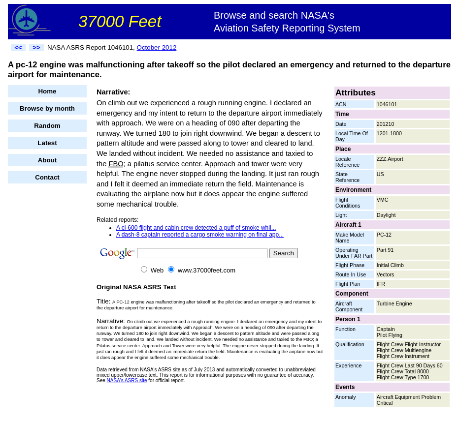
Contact (47, 177)
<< (18, 47)
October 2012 (157, 47)
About (47, 160)
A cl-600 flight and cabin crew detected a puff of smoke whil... (196, 227)
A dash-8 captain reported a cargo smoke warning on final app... (200, 234)
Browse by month (47, 108)
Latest (47, 143)
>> (36, 47)
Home (47, 91)
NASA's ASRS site (127, 380)
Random (47, 125)
